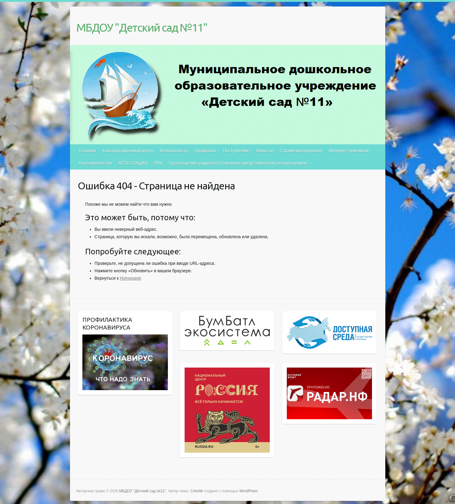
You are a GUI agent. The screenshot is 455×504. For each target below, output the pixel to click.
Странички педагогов (301, 150)
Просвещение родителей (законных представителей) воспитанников (238, 163)
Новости (264, 150)
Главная (87, 150)
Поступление (236, 150)
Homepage (130, 278)
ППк (158, 163)
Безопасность (174, 150)
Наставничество (95, 163)
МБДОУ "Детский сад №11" (141, 27)
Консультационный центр (128, 150)
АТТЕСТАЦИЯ (133, 163)
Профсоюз (205, 150)
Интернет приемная (349, 150)
